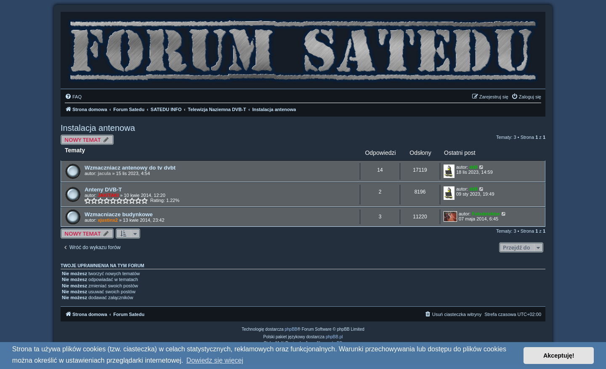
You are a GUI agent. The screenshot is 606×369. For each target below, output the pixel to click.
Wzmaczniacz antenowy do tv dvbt (130, 168)
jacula (104, 173)
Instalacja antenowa (98, 128)
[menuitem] (73, 97)
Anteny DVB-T (103, 189)
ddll (473, 167)
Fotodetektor (486, 213)
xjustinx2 (108, 220)
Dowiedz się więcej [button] (214, 360)
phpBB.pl (334, 336)
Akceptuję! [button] (558, 355)
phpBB (291, 329)
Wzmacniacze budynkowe (119, 214)
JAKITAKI (108, 195)
